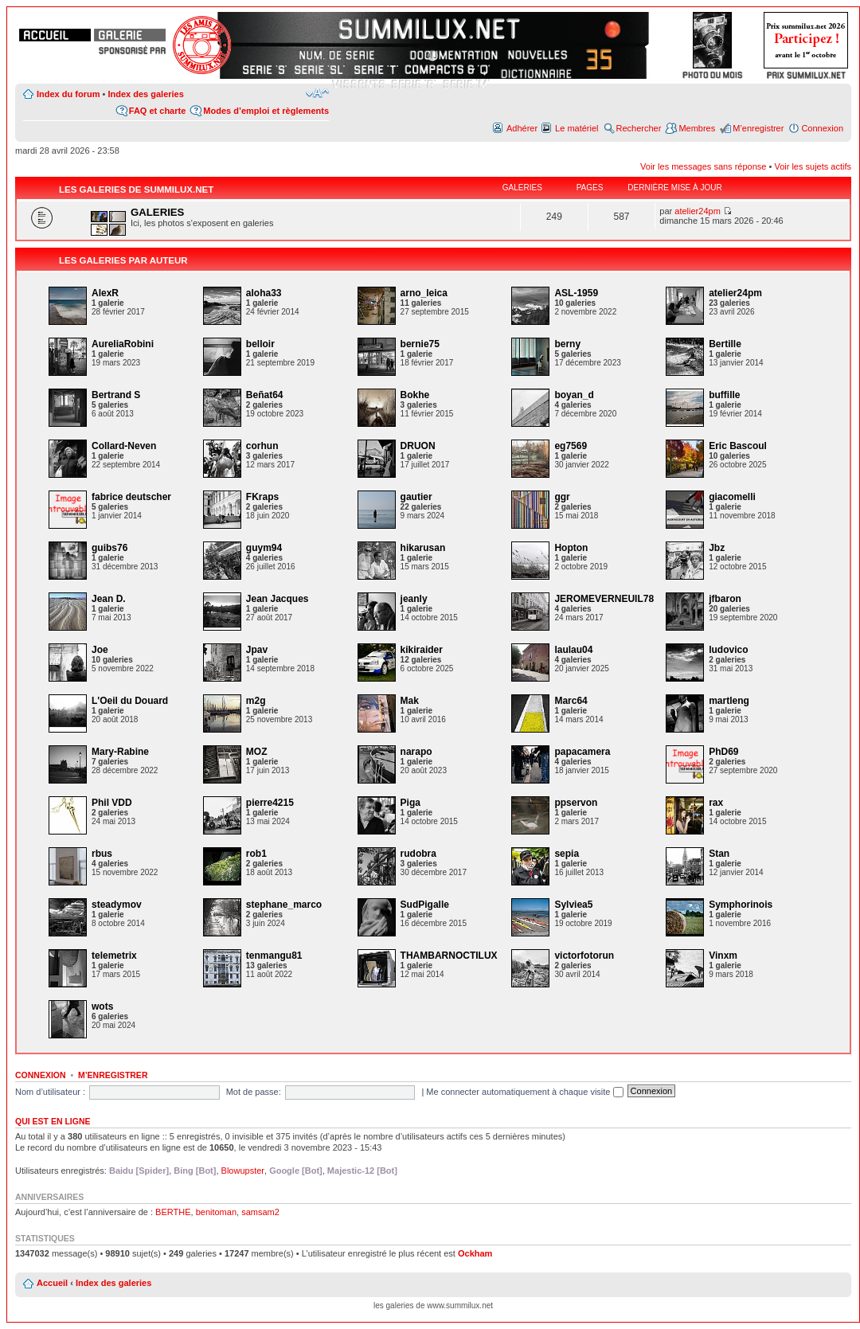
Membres (696, 128)
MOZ (257, 751)
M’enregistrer (758, 128)
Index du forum (68, 94)
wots (102, 1006)
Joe (100, 649)
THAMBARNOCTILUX (449, 955)
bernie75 (420, 344)
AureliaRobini (123, 344)
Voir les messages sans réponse (703, 166)
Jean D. (109, 598)
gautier (416, 496)
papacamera (582, 751)
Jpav (257, 649)
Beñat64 (264, 395)
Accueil (52, 1283)
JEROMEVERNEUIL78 (604, 598)
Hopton (571, 547)
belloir (260, 344)
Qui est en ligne (53, 1121)
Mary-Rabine (120, 751)
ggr (561, 496)
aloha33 (264, 293)
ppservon (575, 802)
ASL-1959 (576, 293)
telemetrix (114, 955)
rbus (102, 853)
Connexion (822, 128)
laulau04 (573, 649)
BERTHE (172, 1212)
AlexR (105, 293)
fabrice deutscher (131, 496)
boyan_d (573, 395)
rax (716, 802)
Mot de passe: (253, 1091)
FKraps (262, 496)
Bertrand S (116, 395)
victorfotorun (584, 955)
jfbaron (725, 598)
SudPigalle (425, 904)
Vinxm (723, 955)
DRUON (418, 445)
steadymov (117, 904)
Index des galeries (145, 94)
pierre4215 (270, 802)
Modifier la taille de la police (317, 93)
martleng (729, 700)
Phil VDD (112, 802)
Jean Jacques (277, 598)
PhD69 (723, 751)
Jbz (717, 547)
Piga (410, 802)
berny (567, 344)
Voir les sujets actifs (812, 166)
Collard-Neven (124, 445)
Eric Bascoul (738, 445)
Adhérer (522, 128)
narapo (416, 751)
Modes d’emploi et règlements (266, 110)
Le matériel (576, 128)
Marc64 (570, 700)
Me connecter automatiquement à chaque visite (524, 1091)
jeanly (414, 598)
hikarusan (423, 547)
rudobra (418, 853)
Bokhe (415, 395)
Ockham (475, 1253)
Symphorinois (740, 904)
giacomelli (732, 496)
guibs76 (109, 547)
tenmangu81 (274, 955)
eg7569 (570, 445)
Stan (719, 853)
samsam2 (260, 1212)
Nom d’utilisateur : (50, 1091)
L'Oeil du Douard (130, 700)
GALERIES (157, 212)
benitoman (216, 1212)
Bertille (725, 344)
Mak (410, 700)
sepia (566, 853)
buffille (724, 395)
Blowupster (242, 1170)
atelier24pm (697, 211)
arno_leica (424, 293)
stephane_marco (284, 904)
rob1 (256, 853)
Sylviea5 (573, 904)
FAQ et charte (157, 110)
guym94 (264, 547)
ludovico (728, 649)
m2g (256, 700)
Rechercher (639, 128)
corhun (262, 445)
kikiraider (422, 649)
